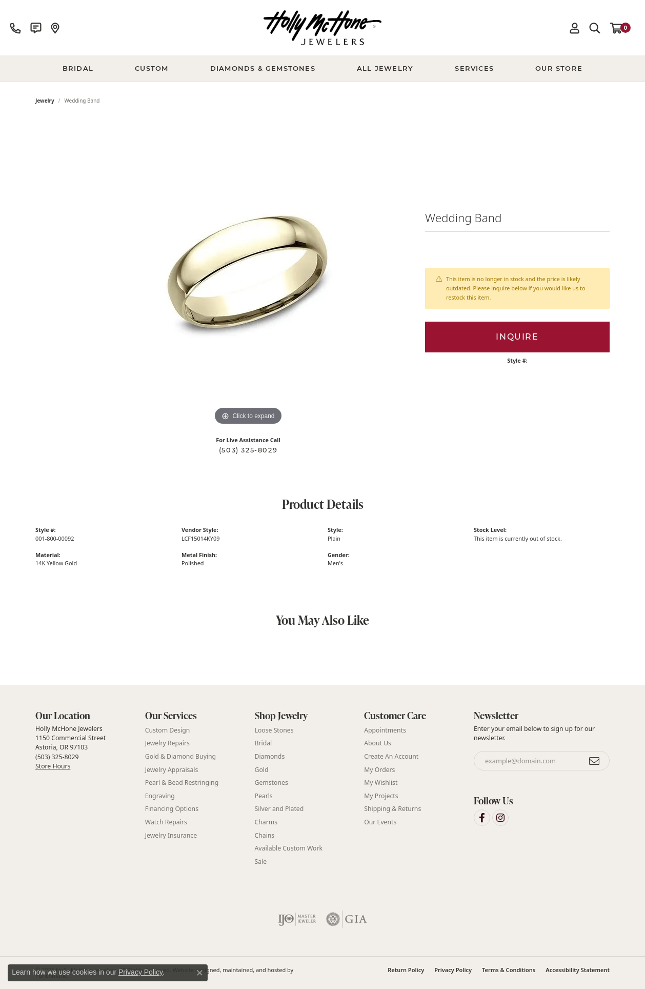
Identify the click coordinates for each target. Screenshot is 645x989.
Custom (151, 68)
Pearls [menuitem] (264, 795)
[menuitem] (297, 919)
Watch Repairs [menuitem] (166, 821)
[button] (85, 716)
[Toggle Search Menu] (595, 27)
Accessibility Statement (578, 970)
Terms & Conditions (508, 970)
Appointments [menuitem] (385, 729)
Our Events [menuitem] (380, 821)
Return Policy (406, 970)
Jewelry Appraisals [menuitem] (171, 769)
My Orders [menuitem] (379, 769)
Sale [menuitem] (261, 861)
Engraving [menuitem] (160, 795)
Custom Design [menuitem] (167, 729)
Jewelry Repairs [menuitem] (167, 743)
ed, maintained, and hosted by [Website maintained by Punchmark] (253, 970)
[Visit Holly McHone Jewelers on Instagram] (500, 817)
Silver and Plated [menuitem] (279, 808)
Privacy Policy (453, 970)
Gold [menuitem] (262, 769)
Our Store (558, 68)
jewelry (44, 100)
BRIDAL (78, 68)
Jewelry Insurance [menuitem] (171, 834)
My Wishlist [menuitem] (380, 782)
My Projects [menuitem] (381, 795)
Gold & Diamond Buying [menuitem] (180, 755)
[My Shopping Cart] (620, 27)
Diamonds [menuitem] (270, 755)
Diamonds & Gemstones (262, 68)
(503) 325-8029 (248, 450)
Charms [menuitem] (266, 821)
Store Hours (52, 766)
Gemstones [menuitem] (271, 782)
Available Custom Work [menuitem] (289, 848)
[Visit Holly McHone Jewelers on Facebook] (482, 817)
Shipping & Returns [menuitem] (392, 808)
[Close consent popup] (199, 973)
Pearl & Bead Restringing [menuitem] (181, 782)
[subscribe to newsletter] (594, 760)
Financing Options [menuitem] (171, 808)
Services (474, 68)
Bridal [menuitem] (263, 743)
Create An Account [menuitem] (391, 755)
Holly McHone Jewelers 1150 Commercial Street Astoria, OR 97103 (70, 747)
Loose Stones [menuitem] (274, 729)
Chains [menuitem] (265, 834)
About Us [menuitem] (377, 743)
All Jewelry (385, 68)
